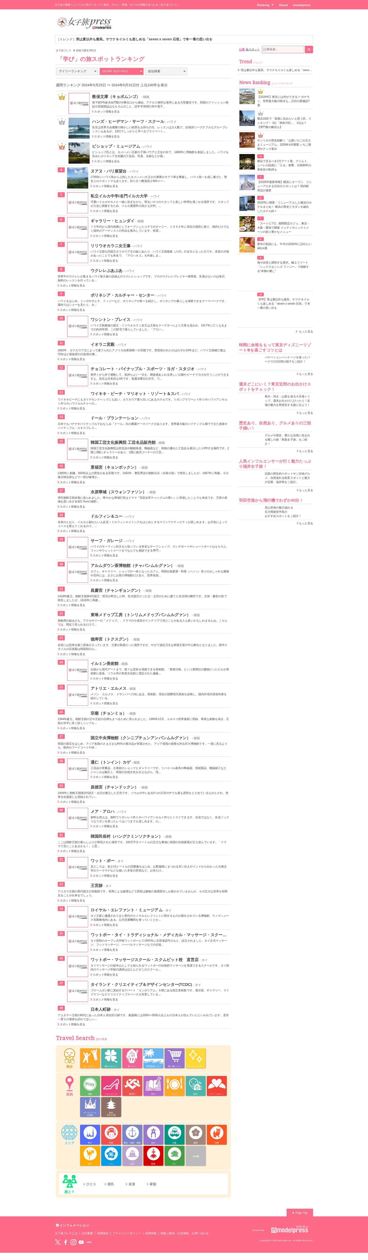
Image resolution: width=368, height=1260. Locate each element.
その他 (195, 1156)
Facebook (65, 1242)
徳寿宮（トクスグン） (111, 639)
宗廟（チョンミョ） (109, 713)
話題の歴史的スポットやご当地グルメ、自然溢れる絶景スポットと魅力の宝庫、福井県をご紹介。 (287, 478)
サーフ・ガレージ (107, 541)
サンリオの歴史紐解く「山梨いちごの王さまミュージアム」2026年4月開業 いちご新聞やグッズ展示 (284, 145)
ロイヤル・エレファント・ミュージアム (127, 910)
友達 (132, 1184)
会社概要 (87, 1233)
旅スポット (253, 49)
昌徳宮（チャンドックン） (115, 787)
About (283, 5)
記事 (242, 49)
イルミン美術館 (105, 663)
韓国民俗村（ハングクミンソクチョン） (127, 836)
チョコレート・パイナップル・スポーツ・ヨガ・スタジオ (143, 369)
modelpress (301, 5)
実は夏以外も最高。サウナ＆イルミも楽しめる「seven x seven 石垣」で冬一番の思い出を (298, 70)
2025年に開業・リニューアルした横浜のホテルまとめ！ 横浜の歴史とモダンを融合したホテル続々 (284, 207)
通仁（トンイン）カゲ (111, 762)
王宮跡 (97, 885)
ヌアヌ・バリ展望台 (109, 171)
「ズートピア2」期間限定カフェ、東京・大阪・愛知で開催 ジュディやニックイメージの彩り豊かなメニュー (283, 228)
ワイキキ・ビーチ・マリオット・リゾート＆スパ (135, 394)
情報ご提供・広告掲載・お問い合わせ (185, 1233)
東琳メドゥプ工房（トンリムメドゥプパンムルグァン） (141, 615)
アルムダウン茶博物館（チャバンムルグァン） (133, 565)
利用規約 (102, 1233)
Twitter (58, 1242)
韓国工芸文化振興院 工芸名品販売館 (123, 442)
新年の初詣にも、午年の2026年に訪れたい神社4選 (284, 246)
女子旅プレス (63, 50)
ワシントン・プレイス (111, 319)
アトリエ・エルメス (109, 688)
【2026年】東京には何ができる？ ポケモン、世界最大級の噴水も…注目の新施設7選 (283, 101)
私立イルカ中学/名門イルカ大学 (119, 196)
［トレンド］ (134, 39)
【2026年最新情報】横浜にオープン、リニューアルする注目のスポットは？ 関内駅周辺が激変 (284, 186)
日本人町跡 (101, 1009)
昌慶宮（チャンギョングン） (117, 590)
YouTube (81, 1242)
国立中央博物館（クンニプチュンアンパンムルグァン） (141, 738)
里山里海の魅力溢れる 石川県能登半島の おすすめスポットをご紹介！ (283, 512)
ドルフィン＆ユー (107, 516)
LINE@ (89, 1242)
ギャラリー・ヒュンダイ (113, 221)
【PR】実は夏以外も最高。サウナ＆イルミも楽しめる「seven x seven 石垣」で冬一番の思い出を (283, 303)
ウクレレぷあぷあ (107, 270)
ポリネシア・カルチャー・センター (123, 295)
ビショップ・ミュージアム (116, 146)
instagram (73, 1242)
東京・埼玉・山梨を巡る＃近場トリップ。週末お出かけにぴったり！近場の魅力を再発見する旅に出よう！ (287, 401)
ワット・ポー (103, 861)
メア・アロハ (103, 811)
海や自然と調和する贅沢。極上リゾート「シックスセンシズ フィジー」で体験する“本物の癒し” (283, 267)
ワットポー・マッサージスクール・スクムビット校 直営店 (145, 960)
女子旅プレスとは (66, 1233)
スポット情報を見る (107, 111)
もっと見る (306, 331)
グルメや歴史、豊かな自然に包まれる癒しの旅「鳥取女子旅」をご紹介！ (287, 439)
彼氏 (110, 1184)
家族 (153, 1184)
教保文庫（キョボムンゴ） (116, 96)
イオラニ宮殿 (103, 344)
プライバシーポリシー (127, 1233)
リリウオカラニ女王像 (111, 246)
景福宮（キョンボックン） (115, 467)
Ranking (265, 5)
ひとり (91, 1184)
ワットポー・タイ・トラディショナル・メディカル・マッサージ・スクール (159, 935)
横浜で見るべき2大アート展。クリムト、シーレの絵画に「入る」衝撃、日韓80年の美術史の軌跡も (284, 165)
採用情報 (150, 1233)
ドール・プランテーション (115, 418)
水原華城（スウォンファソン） (119, 492)
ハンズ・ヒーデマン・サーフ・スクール (128, 121)
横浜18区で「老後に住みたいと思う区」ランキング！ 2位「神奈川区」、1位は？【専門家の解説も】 (284, 123)
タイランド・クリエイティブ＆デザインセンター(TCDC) (141, 984)
